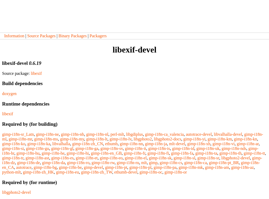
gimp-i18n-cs (171, 162)
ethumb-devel (125, 172)
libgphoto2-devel (235, 158)
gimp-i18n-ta (206, 153)
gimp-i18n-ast (37, 158)
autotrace (24, 167)
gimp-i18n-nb (72, 134)
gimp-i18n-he (53, 153)
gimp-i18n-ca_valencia (164, 134)
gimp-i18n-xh (198, 144)
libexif (36, 73)
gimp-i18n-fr (134, 153)
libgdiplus (134, 134)
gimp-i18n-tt (254, 153)
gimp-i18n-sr (208, 158)
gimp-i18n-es (62, 158)
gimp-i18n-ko (13, 144)
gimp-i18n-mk (191, 167)
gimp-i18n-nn (131, 144)
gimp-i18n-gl (62, 148)
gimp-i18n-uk (207, 148)
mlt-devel (177, 144)
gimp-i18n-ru (128, 162)
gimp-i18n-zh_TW (96, 172)
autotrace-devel (199, 134)
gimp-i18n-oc (150, 172)
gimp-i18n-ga (86, 148)
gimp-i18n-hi (78, 153)
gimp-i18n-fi (158, 153)
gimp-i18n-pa (165, 167)
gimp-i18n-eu (67, 172)
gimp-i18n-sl (184, 158)
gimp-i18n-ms (46, 139)
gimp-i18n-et (87, 158)
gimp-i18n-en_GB (106, 153)
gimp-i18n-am (217, 167)
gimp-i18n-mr (20, 139)
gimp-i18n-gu (37, 148)
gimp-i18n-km (220, 139)
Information (14, 36)
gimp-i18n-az (242, 167)
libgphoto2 (142, 139)
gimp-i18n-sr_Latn (18, 134)
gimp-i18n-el (136, 158)
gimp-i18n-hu (27, 153)
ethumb (111, 144)
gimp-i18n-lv (120, 139)
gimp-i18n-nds (233, 148)
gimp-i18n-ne (47, 134)
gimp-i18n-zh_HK (38, 172)
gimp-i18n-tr (12, 158)
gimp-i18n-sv (111, 148)
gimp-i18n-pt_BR (224, 162)
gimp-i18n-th (230, 153)
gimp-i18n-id (183, 148)
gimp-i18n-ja (156, 144)
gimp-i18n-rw (103, 162)
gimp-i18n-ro (78, 162)
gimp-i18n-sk (160, 158)
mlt (144, 162)
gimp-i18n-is (159, 148)
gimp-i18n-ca (195, 162)
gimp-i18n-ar (248, 144)
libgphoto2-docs (167, 139)
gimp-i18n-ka (38, 144)
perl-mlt (117, 134)
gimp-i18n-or (175, 172)
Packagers (98, 36)
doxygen (9, 93)
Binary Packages (73, 36)
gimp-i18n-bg (45, 167)
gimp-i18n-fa (182, 153)
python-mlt (11, 172)
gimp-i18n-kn (245, 139)
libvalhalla (61, 144)
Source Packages (41, 36)
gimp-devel (93, 167)
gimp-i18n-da (53, 162)
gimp (153, 162)
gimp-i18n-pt (116, 167)
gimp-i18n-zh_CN (87, 144)
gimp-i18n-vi (224, 144)
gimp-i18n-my (72, 139)
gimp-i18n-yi (194, 139)
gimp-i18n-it (135, 148)
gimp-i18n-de (28, 162)
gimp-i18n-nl (97, 134)
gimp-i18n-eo (111, 158)
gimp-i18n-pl (140, 167)
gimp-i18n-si (13, 148)
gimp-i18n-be (70, 167)
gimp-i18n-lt (96, 139)
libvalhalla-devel (228, 134)
